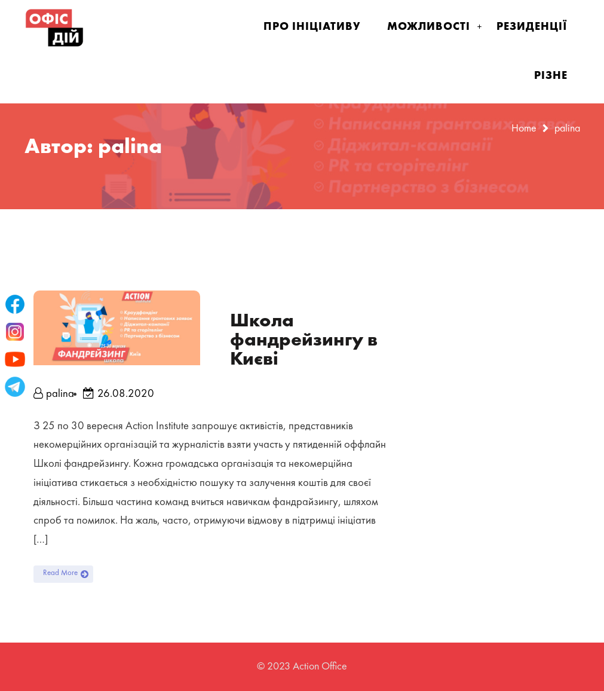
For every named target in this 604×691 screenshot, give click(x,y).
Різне (551, 76)
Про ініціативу (312, 27)
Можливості (428, 27)
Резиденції (532, 27)
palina (53, 394)
